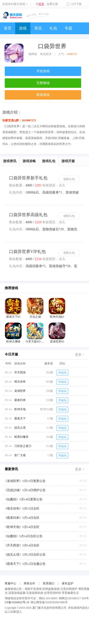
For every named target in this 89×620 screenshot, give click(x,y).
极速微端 (43, 95)
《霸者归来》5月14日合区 (21, 517)
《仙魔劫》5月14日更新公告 (23, 499)
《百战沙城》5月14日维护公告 (25, 490)
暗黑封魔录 (21, 437)
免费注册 (52, 4)
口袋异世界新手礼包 (28, 178)
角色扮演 (46, 54)
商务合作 (29, 583)
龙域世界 (20, 390)
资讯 (38, 28)
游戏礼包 (48, 161)
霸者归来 (20, 400)
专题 (68, 28)
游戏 (23, 28)
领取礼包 (69, 179)
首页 (7, 28)
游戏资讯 (9, 161)
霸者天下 (20, 418)
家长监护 (67, 583)
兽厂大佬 (20, 455)
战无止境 (20, 427)
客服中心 (10, 583)
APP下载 (76, 4)
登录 (41, 4)
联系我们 (48, 583)
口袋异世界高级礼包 (28, 214)
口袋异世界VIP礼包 (27, 251)
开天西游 (20, 372)
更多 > (79, 354)
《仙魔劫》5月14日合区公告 (23, 536)
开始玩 (62, 372)
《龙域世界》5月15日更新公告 (25, 481)
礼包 (53, 28)
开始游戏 (43, 71)
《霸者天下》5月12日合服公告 (25, 563)
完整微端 (43, 83)
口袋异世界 (52, 46)
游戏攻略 (29, 161)
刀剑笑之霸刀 (22, 446)
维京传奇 (20, 381)
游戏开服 (68, 161)
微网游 (32, 54)
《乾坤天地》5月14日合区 (21, 527)
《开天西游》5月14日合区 (21, 545)
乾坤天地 (20, 409)
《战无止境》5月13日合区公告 (25, 554)
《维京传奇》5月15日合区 (21, 508)
